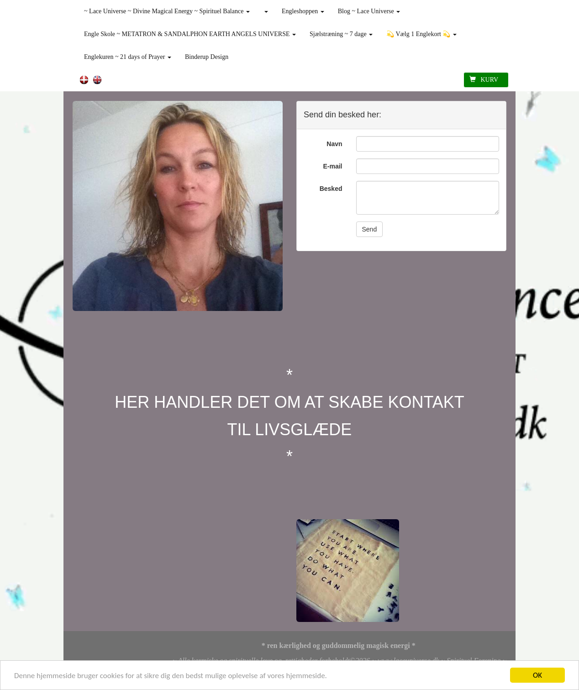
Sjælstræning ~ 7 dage (341, 34)
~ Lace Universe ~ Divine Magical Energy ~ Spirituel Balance (167, 11)
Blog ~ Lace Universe (369, 11)
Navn (334, 143)
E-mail (332, 166)
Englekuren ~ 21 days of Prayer (127, 56)
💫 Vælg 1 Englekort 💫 (421, 34)
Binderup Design (206, 56)
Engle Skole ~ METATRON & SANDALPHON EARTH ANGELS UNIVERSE (190, 34)
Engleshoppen (303, 11)
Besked (331, 188)
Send (369, 229)
